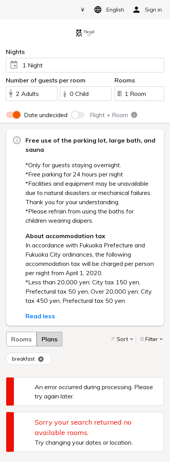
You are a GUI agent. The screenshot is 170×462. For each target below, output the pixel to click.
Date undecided (45, 115)
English (107, 9)
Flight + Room (114, 115)
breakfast (28, 359)
